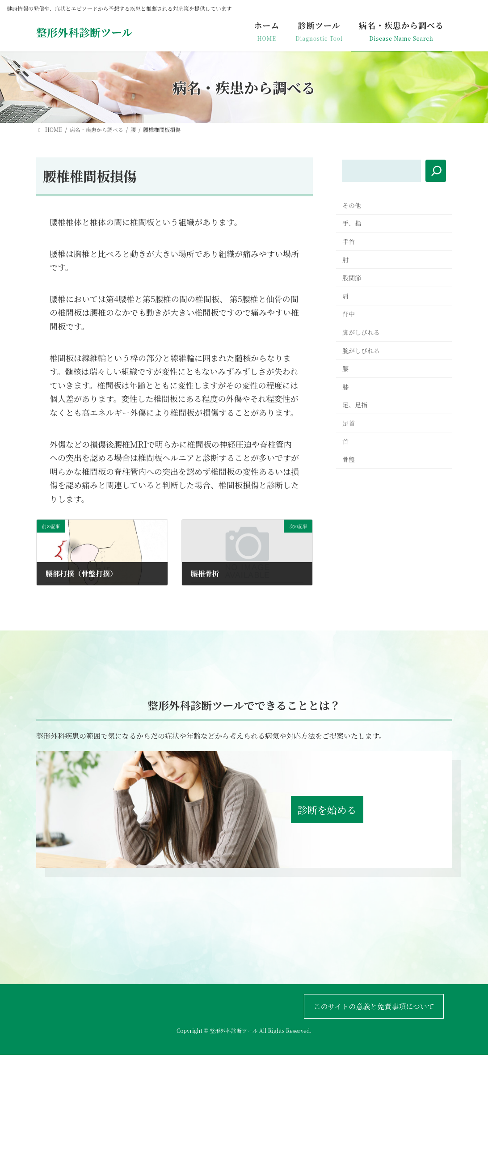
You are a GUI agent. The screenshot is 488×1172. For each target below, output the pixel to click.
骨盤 (348, 459)
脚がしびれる (361, 332)
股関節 (351, 277)
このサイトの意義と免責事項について (373, 1006)
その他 (351, 205)
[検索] (435, 171)
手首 (348, 241)
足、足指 (354, 404)
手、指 (351, 223)
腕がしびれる (361, 350)
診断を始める (327, 810)
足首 (348, 423)
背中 (348, 313)
